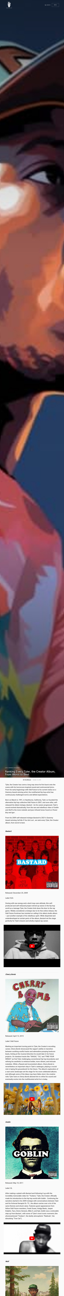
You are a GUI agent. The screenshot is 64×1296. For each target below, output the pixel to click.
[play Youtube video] (32, 946)
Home (6, 777)
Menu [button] (55, 4)
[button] (46, 5)
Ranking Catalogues (14, 767)
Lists (6, 767)
